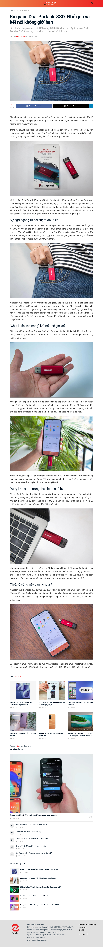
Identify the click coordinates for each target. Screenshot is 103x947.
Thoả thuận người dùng (87, 924)
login (17, 746)
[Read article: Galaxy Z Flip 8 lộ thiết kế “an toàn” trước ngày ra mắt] (23, 690)
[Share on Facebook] (34, 106)
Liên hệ (81, 930)
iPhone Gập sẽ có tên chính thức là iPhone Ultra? (32, 839)
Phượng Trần (21, 36)
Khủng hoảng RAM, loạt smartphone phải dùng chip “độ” (40, 887)
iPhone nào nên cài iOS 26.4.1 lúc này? (29, 832)
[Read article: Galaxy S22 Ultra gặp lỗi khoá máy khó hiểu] (23, 721)
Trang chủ (13, 10)
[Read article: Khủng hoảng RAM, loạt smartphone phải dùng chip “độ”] (14, 889)
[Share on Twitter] (71, 106)
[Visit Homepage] (49, 3)
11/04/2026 (14, 707)
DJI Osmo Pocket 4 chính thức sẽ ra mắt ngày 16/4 (38, 878)
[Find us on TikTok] (87, 934)
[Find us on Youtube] (83, 934)
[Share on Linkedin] (91, 106)
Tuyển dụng (83, 927)
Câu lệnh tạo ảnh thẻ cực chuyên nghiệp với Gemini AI (34, 853)
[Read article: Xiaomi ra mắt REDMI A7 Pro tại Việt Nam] (52, 721)
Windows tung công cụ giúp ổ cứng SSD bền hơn (32, 824)
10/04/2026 (43, 738)
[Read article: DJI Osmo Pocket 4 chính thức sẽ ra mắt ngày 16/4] (52, 690)
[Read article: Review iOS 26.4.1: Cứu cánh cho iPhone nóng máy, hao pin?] (51, 783)
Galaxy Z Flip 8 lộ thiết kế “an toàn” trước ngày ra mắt (39, 869)
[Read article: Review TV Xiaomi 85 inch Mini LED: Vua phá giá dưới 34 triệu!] (81, 721)
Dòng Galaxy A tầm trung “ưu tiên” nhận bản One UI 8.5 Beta (41, 905)
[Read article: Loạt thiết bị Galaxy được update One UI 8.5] (81, 690)
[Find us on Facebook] (79, 934)
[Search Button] (92, 3)
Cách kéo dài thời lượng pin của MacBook (35, 896)
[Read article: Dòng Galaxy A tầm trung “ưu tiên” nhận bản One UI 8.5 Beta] (14, 907)
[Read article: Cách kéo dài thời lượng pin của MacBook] (14, 898)
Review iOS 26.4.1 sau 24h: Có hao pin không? (31, 846)
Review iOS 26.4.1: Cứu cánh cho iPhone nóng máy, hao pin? (33, 815)
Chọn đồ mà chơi (23, 10)
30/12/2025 (33, 36)
